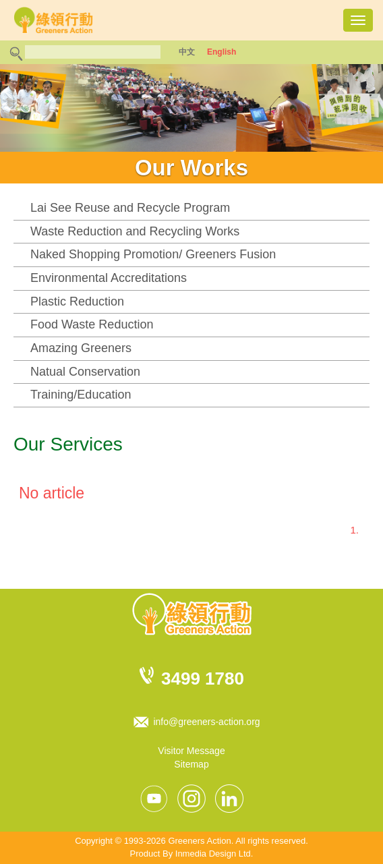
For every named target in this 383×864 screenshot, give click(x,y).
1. (354, 530)
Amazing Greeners (80, 348)
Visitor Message (191, 750)
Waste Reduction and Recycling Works (134, 231)
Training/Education (80, 394)
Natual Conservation (85, 371)
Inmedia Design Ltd (213, 853)
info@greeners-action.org (206, 721)
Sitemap (191, 764)
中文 (187, 52)
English (221, 52)
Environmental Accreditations (108, 278)
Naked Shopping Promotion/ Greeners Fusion (153, 254)
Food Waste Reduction (91, 324)
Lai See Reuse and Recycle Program (130, 207)
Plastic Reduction (77, 301)
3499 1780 (202, 678)
